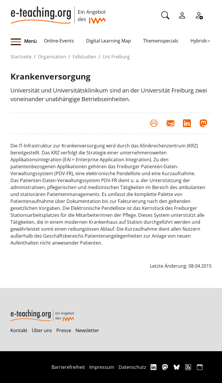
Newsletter (87, 330)
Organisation (52, 56)
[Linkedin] (154, 367)
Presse (63, 330)
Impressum (101, 367)
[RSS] (189, 367)
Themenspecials (160, 41)
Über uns (42, 330)
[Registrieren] (199, 15)
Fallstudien (84, 56)
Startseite (21, 56)
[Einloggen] (182, 15)
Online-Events (59, 41)
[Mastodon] (165, 367)
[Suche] (165, 15)
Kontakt (18, 330)
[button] (27, 42)
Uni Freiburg (116, 56)
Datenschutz (132, 367)
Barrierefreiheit (68, 367)
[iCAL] (200, 367)
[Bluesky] (177, 367)
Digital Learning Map (108, 41)
